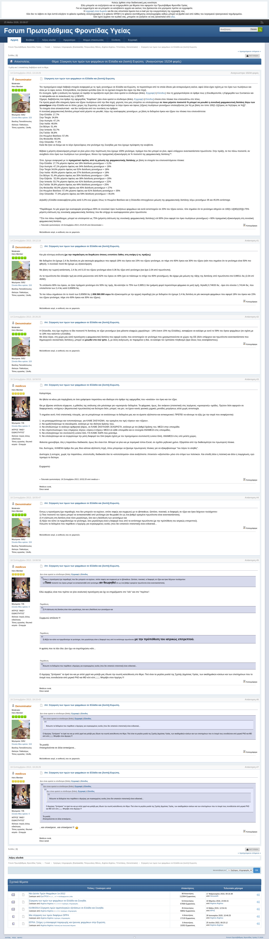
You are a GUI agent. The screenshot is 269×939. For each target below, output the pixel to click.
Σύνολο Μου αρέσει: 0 (21, 426)
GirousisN (214, 896)
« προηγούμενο (244, 51)
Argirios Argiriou (108, 47)
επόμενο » (256, 51)
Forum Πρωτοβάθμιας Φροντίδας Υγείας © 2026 (244, 937)
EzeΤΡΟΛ (45, 896)
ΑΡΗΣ (212, 910)
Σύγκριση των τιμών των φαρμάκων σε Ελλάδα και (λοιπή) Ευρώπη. (79, 78)
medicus (20, 385)
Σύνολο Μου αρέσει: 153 (22, 118)
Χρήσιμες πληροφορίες (70, 904)
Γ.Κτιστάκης (121, 47)
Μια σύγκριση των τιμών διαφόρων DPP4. (49, 915)
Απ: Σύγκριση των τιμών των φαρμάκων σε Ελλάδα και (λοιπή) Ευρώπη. (82, 246)
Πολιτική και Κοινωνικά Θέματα (65, 925)
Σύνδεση (115, 40)
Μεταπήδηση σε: (219, 870)
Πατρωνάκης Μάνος (92, 47)
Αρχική (14, 40)
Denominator (131, 47)
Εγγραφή (132, 40)
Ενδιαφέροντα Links (66, 896)
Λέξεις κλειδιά (49, 40)
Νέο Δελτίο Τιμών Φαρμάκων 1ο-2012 (47, 893)
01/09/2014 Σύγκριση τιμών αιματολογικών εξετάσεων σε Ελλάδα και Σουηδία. (66, 908)
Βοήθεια (30, 40)
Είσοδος (161, 93)
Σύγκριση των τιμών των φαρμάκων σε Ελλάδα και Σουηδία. (57, 901)
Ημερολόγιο (69, 40)
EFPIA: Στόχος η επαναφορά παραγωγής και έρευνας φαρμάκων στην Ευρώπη (67, 922)
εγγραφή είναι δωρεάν (96, 11)
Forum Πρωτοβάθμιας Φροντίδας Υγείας (67, 30)
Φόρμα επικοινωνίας (93, 40)
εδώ (173, 17)
